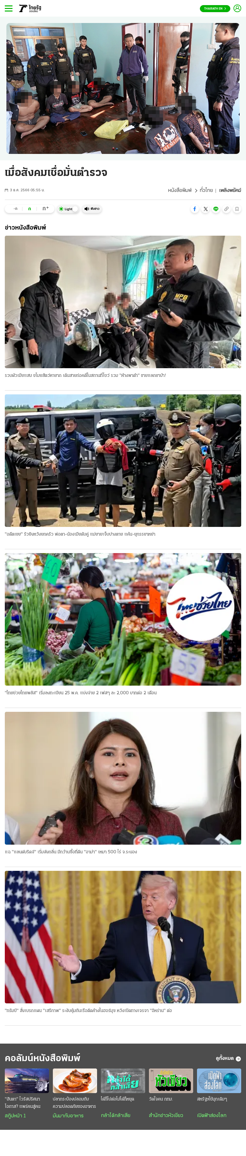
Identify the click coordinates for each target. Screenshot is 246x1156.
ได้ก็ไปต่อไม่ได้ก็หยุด (117, 1099)
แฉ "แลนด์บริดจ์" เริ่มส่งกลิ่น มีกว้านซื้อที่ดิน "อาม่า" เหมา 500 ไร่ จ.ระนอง (71, 852)
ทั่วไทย (206, 190)
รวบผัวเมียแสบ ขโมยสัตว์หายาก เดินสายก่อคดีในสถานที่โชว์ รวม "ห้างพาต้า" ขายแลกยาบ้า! (85, 375)
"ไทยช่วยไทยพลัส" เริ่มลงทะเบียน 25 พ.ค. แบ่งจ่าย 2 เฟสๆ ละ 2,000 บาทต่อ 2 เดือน (81, 693)
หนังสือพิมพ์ (180, 190)
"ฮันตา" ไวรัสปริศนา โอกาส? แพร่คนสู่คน (22, 1103)
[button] (195, 209)
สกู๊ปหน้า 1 (15, 1116)
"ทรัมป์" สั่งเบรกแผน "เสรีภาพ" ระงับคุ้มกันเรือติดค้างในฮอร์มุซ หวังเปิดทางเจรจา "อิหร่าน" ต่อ (88, 1010)
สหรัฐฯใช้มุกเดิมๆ (212, 1099)
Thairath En (215, 9)
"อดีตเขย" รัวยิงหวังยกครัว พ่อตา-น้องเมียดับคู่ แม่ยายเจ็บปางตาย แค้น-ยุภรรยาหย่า (80, 534)
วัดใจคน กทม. (161, 1099)
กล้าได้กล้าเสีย (115, 1115)
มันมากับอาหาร (68, 1116)
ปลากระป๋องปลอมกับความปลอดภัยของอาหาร (74, 1103)
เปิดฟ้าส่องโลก (211, 1115)
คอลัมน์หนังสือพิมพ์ (42, 1059)
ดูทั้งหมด (228, 1059)
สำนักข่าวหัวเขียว (166, 1115)
